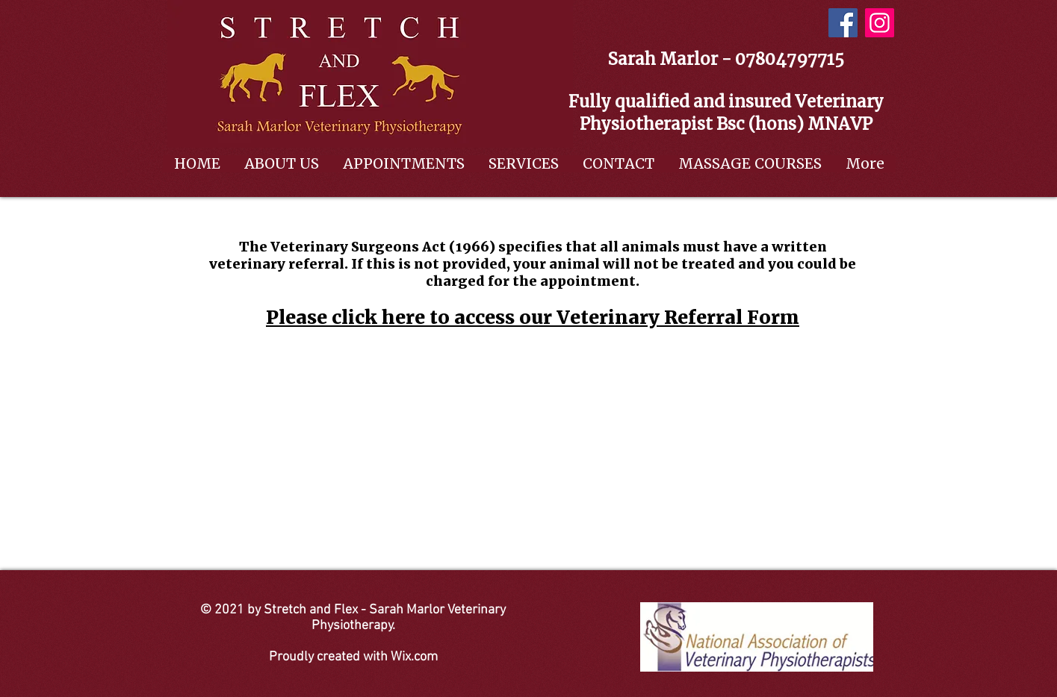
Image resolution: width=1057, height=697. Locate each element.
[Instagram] (879, 22)
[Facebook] (843, 22)
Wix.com (414, 657)
